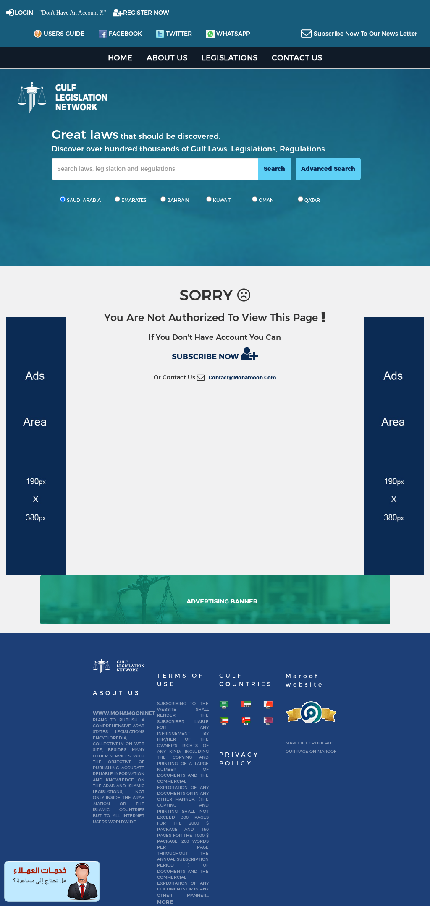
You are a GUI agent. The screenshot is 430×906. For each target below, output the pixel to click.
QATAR (309, 199)
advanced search (328, 168)
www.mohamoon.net (124, 713)
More (165, 902)
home (120, 58)
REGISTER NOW (146, 12)
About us (167, 58)
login (24, 12)
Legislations (229, 58)
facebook (120, 34)
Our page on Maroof (311, 751)
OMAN (263, 199)
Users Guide (59, 34)
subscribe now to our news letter (365, 33)
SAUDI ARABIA (80, 199)
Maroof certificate (309, 743)
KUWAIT (218, 199)
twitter (174, 34)
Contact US (297, 58)
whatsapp (228, 34)
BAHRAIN (174, 199)
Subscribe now (215, 353)
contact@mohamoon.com (242, 377)
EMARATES (131, 199)
